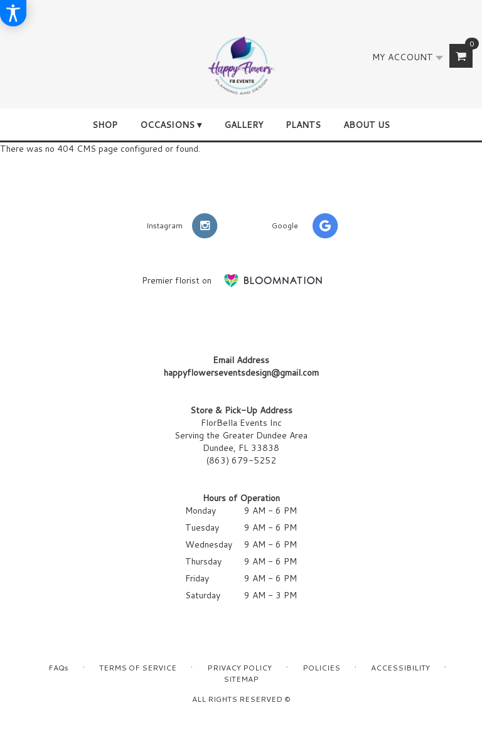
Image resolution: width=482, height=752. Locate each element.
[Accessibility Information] (13, 13)
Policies (321, 667)
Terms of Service (137, 667)
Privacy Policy (239, 667)
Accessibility (400, 667)
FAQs (58, 667)
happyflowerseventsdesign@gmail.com (241, 372)
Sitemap (241, 679)
